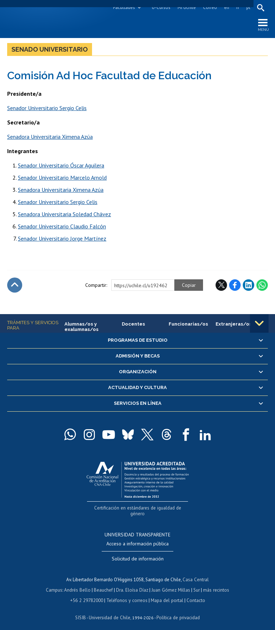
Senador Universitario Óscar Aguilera (61, 165)
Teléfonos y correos (127, 594)
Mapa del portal (166, 594)
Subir (14, 285)
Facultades (124, 7)
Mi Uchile (186, 7)
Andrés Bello (78, 584)
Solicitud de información (138, 553)
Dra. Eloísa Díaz (132, 584)
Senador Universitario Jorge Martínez (62, 238)
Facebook (235, 285)
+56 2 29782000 (87, 594)
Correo (210, 7)
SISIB (81, 610)
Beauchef (104, 584)
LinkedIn (248, 285)
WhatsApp (262, 285)
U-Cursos (160, 7)
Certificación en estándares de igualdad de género (138, 508)
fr (237, 7)
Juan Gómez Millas (170, 584)
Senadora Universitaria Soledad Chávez (64, 214)
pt (248, 7)
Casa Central (196, 574)
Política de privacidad (177, 610)
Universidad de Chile (109, 610)
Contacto (194, 594)
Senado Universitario (49, 49)
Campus (55, 584)
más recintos (215, 584)
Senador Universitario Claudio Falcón (62, 226)
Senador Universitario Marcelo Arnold (62, 177)
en (226, 7)
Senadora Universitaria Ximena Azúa (50, 137)
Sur (196, 584)
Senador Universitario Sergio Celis (47, 108)
